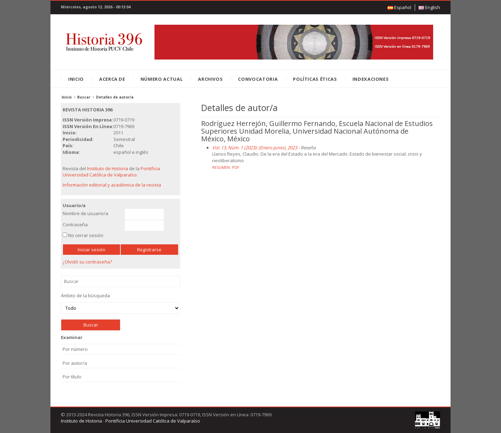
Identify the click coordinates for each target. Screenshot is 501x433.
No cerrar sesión (85, 235)
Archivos (210, 79)
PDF (235, 167)
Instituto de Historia (107, 168)
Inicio (76, 79)
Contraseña (75, 224)
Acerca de (112, 79)
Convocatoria (258, 79)
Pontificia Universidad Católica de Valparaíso (111, 171)
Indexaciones (370, 79)
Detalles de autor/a (115, 97)
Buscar (83, 97)
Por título (72, 376)
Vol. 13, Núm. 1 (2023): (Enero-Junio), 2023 (254, 147)
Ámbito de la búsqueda (120, 303)
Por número (75, 349)
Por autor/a (75, 363)
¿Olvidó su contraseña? (87, 262)
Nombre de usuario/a (85, 213)
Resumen (221, 167)
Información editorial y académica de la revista (112, 185)
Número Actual (162, 79)
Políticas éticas (315, 79)
